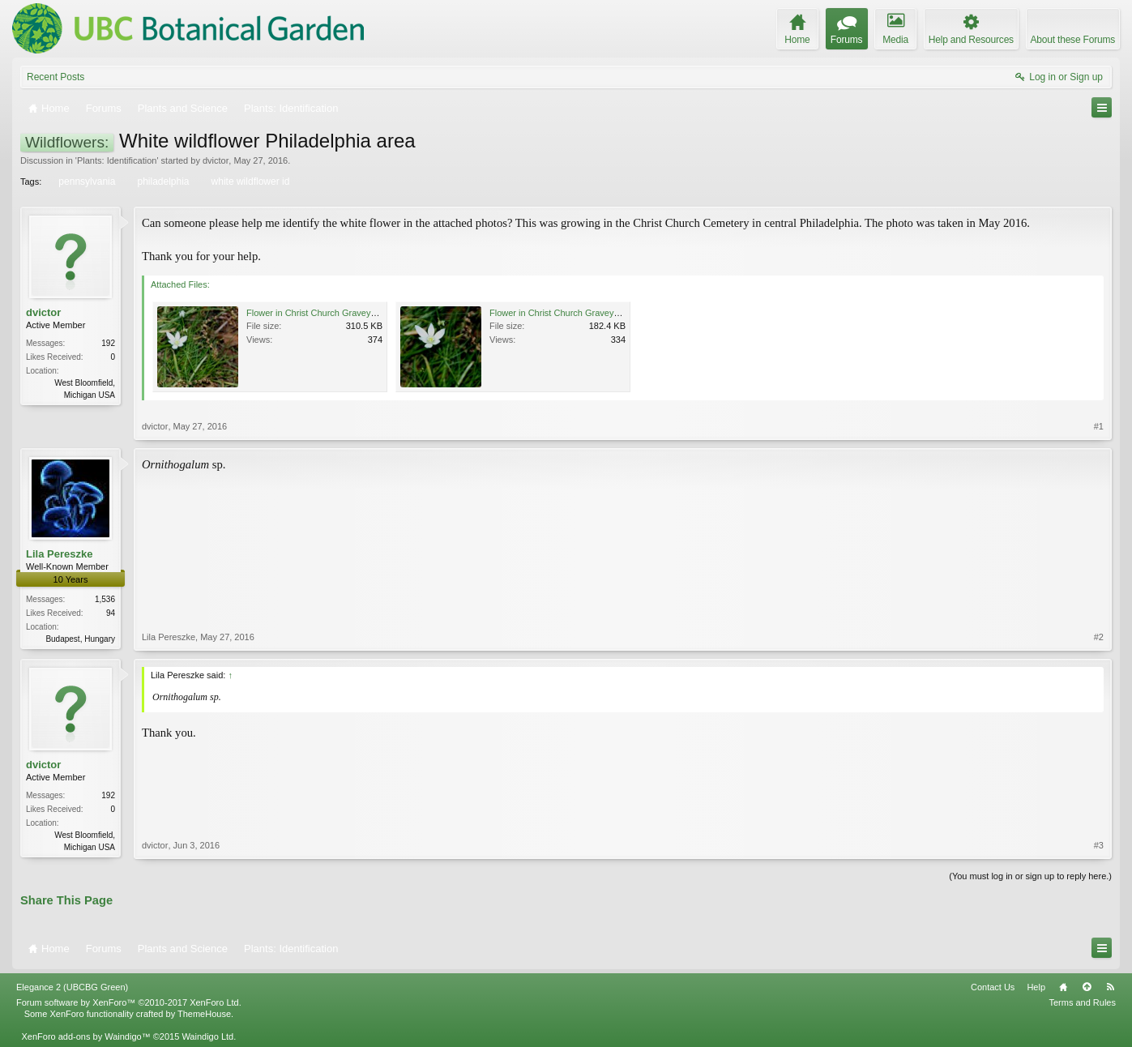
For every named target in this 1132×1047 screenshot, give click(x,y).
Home (1063, 987)
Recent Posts (55, 77)
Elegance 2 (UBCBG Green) (72, 987)
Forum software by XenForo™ (128, 1002)
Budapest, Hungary (80, 639)
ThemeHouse (204, 1014)
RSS (1110, 987)
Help (1036, 987)
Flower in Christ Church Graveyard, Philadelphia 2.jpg (595, 313)
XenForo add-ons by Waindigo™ (85, 1036)
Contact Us (993, 987)
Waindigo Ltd (207, 1036)
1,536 (105, 599)
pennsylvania (85, 181)
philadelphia (162, 181)
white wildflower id (249, 181)
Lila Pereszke (59, 554)
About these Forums (1073, 39)
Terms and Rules (1082, 1002)
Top (1086, 987)
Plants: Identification (116, 160)
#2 (1099, 637)
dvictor (216, 160)
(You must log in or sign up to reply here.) (1030, 876)
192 (108, 343)
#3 (1099, 845)
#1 (1099, 426)
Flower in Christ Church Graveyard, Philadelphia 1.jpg (352, 313)
